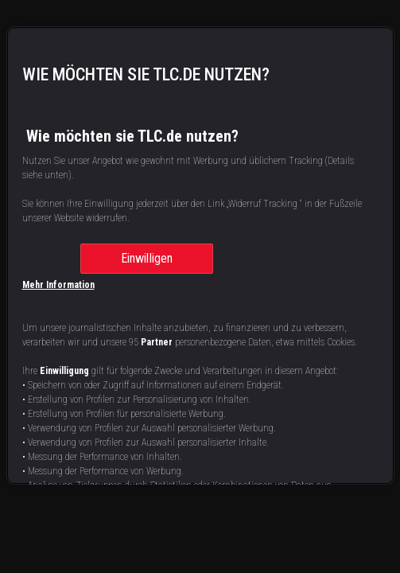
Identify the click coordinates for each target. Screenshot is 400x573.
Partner (157, 342)
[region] (200, 255)
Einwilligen (147, 258)
